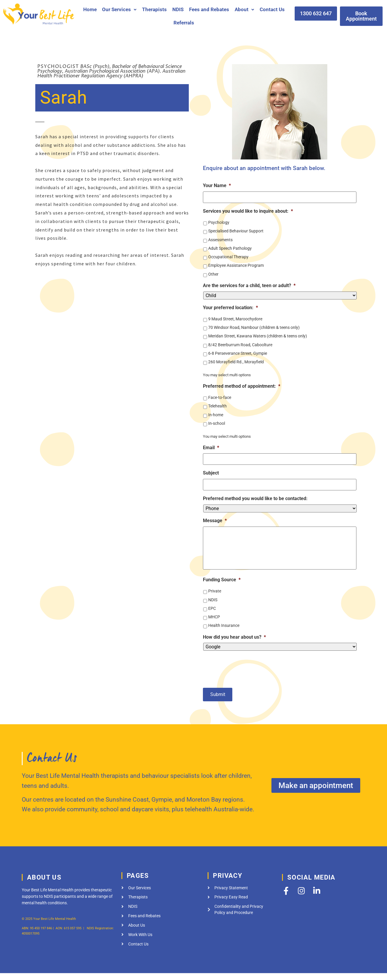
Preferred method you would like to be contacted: (255, 496)
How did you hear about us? (234, 638)
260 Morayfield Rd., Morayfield (236, 361)
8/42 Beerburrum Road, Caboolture (240, 344)
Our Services (119, 9)
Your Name (217, 185)
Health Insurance (223, 627)
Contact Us (272, 9)
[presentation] (247, 668)
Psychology (218, 221)
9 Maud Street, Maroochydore (235, 318)
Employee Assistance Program (236, 264)
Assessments (220, 239)
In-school (216, 422)
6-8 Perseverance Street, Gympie (237, 352)
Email (211, 446)
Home (90, 9)
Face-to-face (219, 396)
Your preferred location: (230, 306)
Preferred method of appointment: (241, 385)
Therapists (154, 9)
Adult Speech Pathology (230, 247)
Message (215, 518)
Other (213, 273)
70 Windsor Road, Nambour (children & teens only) (254, 326)
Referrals (184, 23)
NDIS (178, 9)
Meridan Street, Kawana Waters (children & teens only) (257, 335)
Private (214, 592)
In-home (215, 414)
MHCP (214, 618)
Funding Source (222, 581)
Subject (211, 471)
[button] (119, 9)
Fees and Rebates (209, 9)
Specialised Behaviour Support (235, 230)
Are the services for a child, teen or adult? (249, 284)
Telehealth (217, 405)
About (244, 9)
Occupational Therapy (228, 256)
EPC (212, 609)
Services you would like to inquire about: (248, 210)
